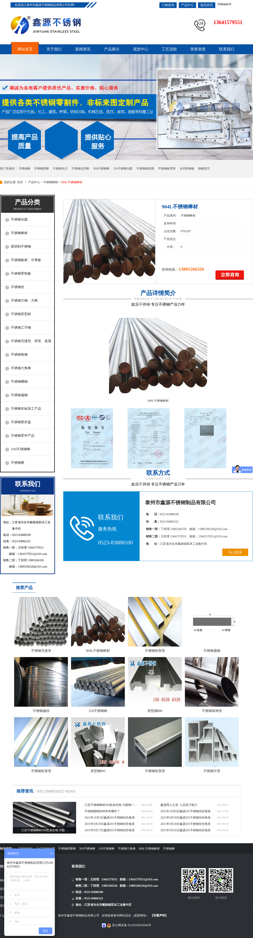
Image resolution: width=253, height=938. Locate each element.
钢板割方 (204, 168)
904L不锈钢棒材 (158, 400)
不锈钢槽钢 (19, 381)
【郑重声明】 (159, 915)
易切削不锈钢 (21, 246)
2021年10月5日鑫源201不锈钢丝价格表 (110, 817)
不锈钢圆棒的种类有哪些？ (102, 811)
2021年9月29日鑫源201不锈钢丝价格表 (110, 823)
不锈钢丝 (17, 287)
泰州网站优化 (122, 915)
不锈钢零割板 (21, 273)
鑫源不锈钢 (140, 304)
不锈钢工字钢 (21, 327)
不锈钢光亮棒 (80, 168)
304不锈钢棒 (101, 168)
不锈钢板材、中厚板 (26, 260)
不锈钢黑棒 (41, 168)
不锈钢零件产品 (22, 435)
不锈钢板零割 (167, 168)
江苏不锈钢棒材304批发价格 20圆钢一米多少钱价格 (112, 805)
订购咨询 (168, 5)
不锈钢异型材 (21, 314)
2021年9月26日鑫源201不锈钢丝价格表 (185, 830)
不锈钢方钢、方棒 (24, 300)
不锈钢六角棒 (21, 368)
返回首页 (206, 5)
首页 (20, 182)
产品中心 (187, 5)
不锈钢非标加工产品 (26, 408)
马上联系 (235, 552)
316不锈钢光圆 (122, 168)
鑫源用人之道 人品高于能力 (178, 805)
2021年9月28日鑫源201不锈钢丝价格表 (185, 823)
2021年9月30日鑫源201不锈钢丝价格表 (185, 817)
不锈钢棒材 (50, 182)
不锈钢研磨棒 (67, 848)
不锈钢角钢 (19, 354)
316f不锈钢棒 (20, 449)
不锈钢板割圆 (145, 168)
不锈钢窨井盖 (21, 422)
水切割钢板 (187, 168)
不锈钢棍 (17, 462)
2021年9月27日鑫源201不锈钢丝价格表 (110, 830)
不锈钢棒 (24, 168)
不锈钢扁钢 (19, 395)
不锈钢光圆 (19, 219)
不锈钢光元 (60, 168)
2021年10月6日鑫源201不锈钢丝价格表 (185, 811)
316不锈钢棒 (106, 848)
